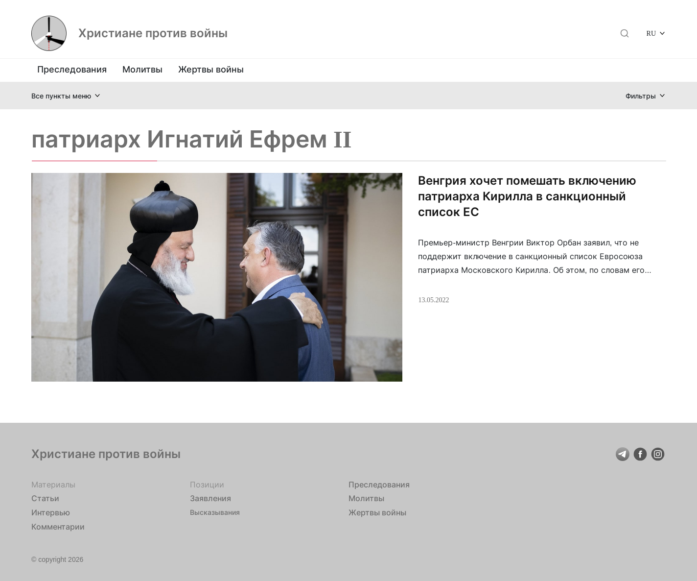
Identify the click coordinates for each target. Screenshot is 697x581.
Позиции (207, 484)
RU (651, 33)
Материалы (53, 484)
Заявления (210, 498)
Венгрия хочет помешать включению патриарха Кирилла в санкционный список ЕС (527, 196)
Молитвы (142, 69)
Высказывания (215, 512)
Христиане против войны (153, 33)
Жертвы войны (211, 69)
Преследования (72, 69)
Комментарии (58, 527)
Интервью (50, 512)
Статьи (45, 498)
